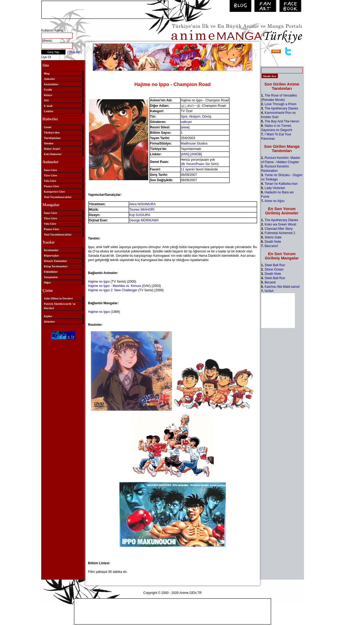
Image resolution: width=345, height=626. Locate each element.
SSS (46, 100)
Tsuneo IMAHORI (141, 209)
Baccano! (271, 246)
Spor (184, 116)
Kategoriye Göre (54, 191)
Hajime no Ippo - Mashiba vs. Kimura (114, 286)
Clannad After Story (279, 229)
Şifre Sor (74, 52)
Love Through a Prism (280, 104)
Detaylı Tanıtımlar (55, 260)
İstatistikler (51, 84)
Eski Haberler (53, 154)
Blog (47, 73)
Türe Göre (50, 175)
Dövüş (206, 116)
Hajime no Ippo (99, 281)
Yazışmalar (51, 277)
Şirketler (49, 321)
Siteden (48, 143)
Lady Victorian (275, 188)
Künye (48, 95)
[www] (185, 127)
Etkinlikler (51, 271)
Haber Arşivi (52, 148)
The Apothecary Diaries (281, 108)
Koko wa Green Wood (280, 224)
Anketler (49, 78)
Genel (47, 127)
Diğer (47, 282)
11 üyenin (188, 169)
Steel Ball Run (275, 265)
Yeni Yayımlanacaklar (58, 197)
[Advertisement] (105, 9)
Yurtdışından (52, 137)
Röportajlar (51, 255)
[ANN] (185, 154)
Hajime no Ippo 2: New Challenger (112, 290)
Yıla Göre (50, 180)
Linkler (48, 111)
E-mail (48, 105)
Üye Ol (46, 57)
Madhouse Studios (194, 143)
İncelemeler (51, 250)
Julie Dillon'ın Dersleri (58, 298)
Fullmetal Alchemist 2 (280, 233)
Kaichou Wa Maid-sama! (282, 287)
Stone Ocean (274, 269)
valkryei (186, 122)
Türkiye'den (52, 132)
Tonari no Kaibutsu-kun (281, 184)
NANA (269, 291)
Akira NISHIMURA (142, 204)
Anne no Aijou (274, 201)
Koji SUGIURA (139, 215)
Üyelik (48, 89)
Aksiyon (194, 116)
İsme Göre (50, 170)
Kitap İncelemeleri (56, 266)
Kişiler (48, 316)
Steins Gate (273, 237)
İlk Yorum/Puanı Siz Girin (200, 164)
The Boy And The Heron (282, 121)
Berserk (270, 282)
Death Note (273, 242)
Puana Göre (51, 186)
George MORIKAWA (144, 220)
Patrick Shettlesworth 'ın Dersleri (59, 306)
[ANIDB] (196, 154)
